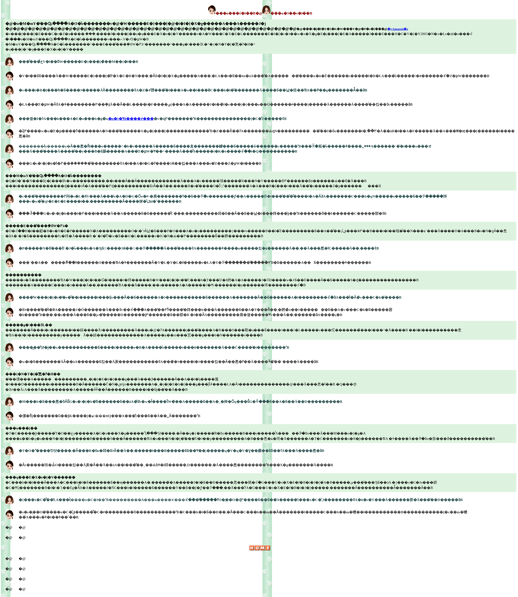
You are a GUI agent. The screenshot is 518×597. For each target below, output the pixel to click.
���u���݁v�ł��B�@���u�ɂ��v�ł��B (260, 13)
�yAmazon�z (397, 29)
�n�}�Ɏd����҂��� (131, 119)
